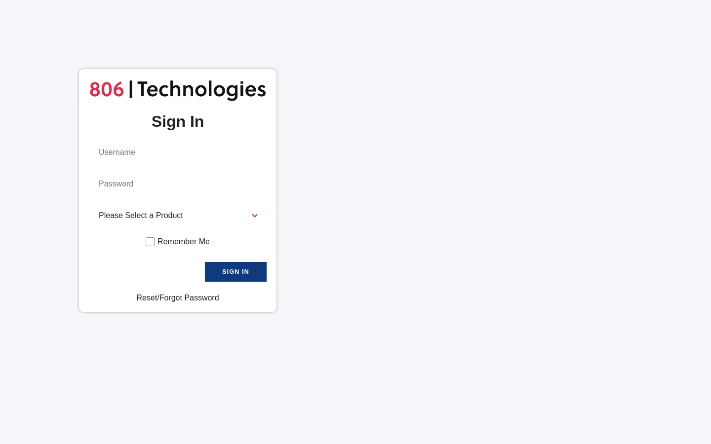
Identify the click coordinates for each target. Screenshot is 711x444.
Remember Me (184, 241)
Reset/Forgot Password (177, 298)
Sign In (235, 271)
